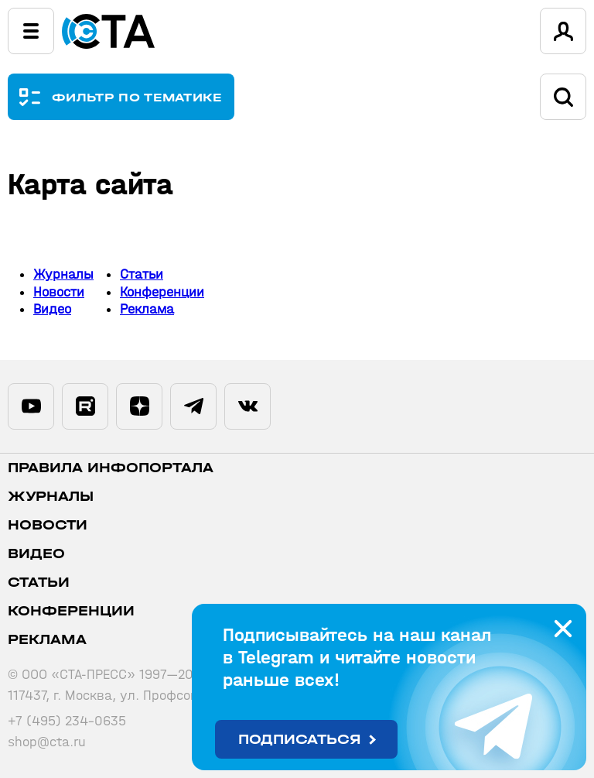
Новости (58, 292)
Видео (52, 309)
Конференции (162, 292)
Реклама (147, 309)
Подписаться (299, 740)
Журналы (63, 274)
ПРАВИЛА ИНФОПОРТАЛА (110, 468)
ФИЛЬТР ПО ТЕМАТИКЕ (137, 97)
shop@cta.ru (47, 742)
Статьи (141, 274)
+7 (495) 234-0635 (67, 721)
